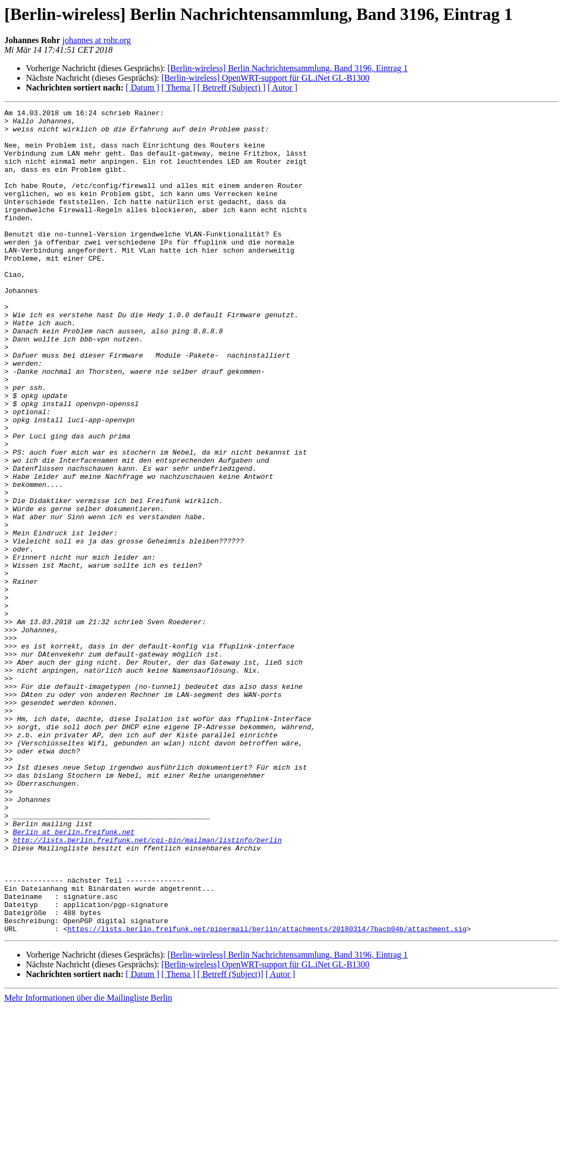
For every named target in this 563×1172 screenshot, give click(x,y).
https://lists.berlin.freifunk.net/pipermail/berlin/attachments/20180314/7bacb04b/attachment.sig (267, 1093)
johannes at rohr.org (96, 40)
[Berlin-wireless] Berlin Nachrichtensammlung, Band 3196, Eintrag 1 (288, 68)
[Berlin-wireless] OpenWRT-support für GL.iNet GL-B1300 (265, 77)
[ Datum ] (142, 87)
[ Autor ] (282, 87)
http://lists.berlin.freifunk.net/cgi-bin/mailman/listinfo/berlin (147, 987)
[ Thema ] (179, 87)
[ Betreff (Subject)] (230, 1138)
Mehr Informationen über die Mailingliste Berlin (88, 1162)
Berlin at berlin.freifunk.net (74, 977)
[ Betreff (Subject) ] (231, 87)
